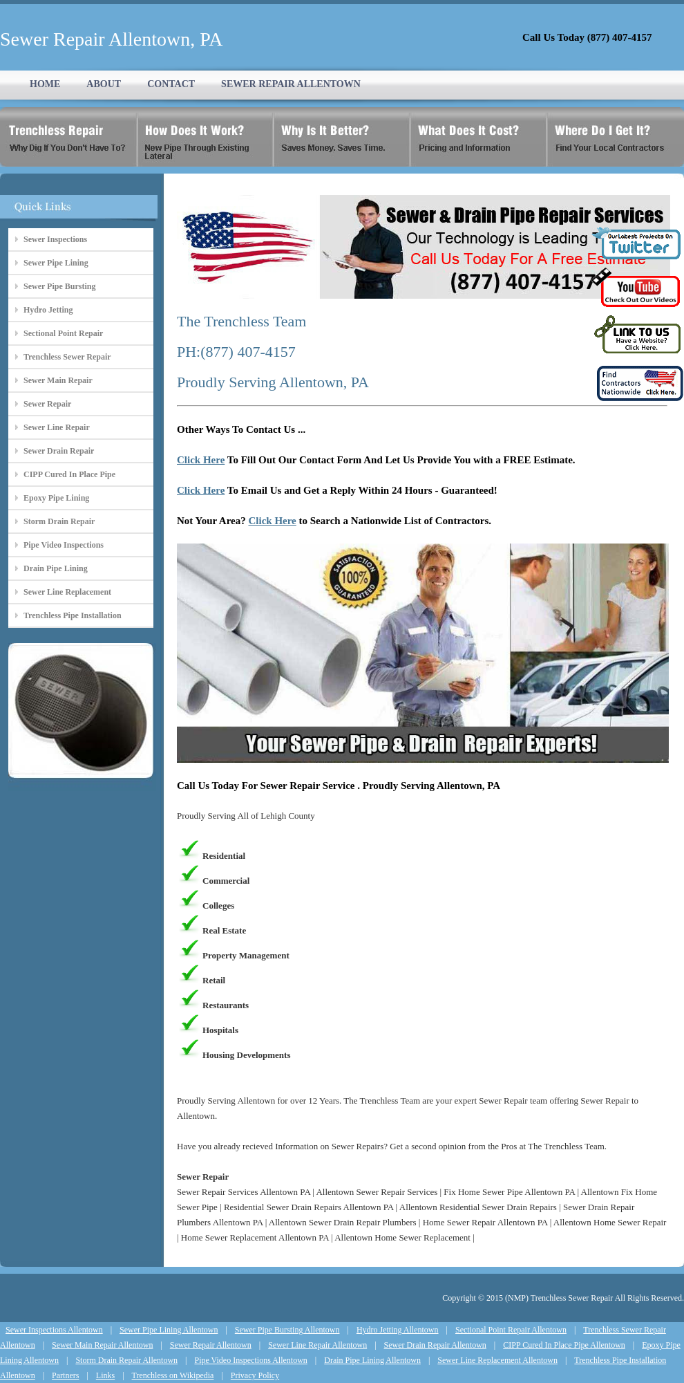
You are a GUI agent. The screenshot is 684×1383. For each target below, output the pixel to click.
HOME (45, 84)
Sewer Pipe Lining (55, 263)
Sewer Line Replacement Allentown (497, 1360)
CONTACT (171, 84)
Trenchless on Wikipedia (173, 1375)
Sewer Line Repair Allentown (317, 1345)
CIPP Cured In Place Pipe (69, 474)
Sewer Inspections (55, 239)
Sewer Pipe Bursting (59, 286)
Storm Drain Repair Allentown (126, 1360)
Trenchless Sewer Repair (67, 357)
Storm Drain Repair (59, 521)
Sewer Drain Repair (58, 451)
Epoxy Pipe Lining (56, 498)
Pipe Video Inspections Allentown (250, 1360)
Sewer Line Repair (56, 427)
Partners (65, 1375)
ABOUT (103, 84)
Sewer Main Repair (58, 380)
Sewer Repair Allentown (210, 1345)
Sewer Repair (47, 404)
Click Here (201, 459)
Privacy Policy (255, 1375)
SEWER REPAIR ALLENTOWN (291, 84)
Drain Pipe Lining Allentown (372, 1360)
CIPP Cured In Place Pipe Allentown (564, 1345)
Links (105, 1375)
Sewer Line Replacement (67, 592)
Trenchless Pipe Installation (72, 615)
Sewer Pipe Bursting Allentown (287, 1330)
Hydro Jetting (48, 310)
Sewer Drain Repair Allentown (435, 1345)
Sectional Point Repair (63, 333)
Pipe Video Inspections (63, 545)
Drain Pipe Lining (55, 568)
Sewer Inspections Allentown (54, 1330)
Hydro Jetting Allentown (398, 1330)
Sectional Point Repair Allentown (511, 1330)
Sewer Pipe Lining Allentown (169, 1330)
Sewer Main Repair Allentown (102, 1345)
